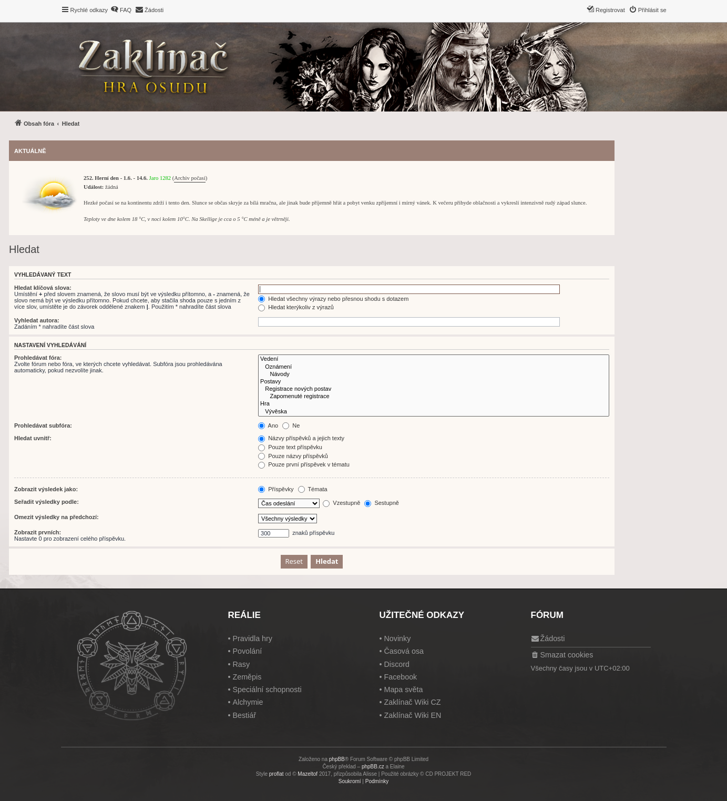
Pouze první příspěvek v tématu (304, 464)
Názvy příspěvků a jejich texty (301, 438)
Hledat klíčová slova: (42, 288)
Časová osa (404, 651)
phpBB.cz (373, 766)
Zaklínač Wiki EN (412, 715)
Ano (268, 425)
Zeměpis (246, 677)
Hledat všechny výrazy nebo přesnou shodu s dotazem (333, 299)
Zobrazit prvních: (37, 532)
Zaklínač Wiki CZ (412, 702)
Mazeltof (308, 774)
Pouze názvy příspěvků (293, 456)
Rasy (241, 664)
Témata (312, 489)
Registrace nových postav (433, 389)
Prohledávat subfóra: (43, 425)
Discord (396, 664)
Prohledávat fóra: (38, 357)
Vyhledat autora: (36, 320)
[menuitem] (120, 10)
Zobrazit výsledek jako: (46, 489)
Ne (291, 425)
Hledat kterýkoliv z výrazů (296, 307)
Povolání (247, 651)
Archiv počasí (189, 178)
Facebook (400, 677)
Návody (433, 374)
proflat (276, 774)
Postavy (433, 382)
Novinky (397, 638)
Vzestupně (341, 503)
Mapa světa (403, 689)
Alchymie (247, 702)
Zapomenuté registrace (433, 396)
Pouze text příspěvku (290, 447)
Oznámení (433, 367)
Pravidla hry (252, 638)
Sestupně (381, 503)
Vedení (433, 359)
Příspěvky (275, 489)
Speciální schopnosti (266, 689)
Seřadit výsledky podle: (46, 502)
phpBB (337, 759)
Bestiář (244, 715)
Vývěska (433, 411)
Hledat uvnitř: (33, 438)
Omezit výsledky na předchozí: (56, 517)
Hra (433, 404)
